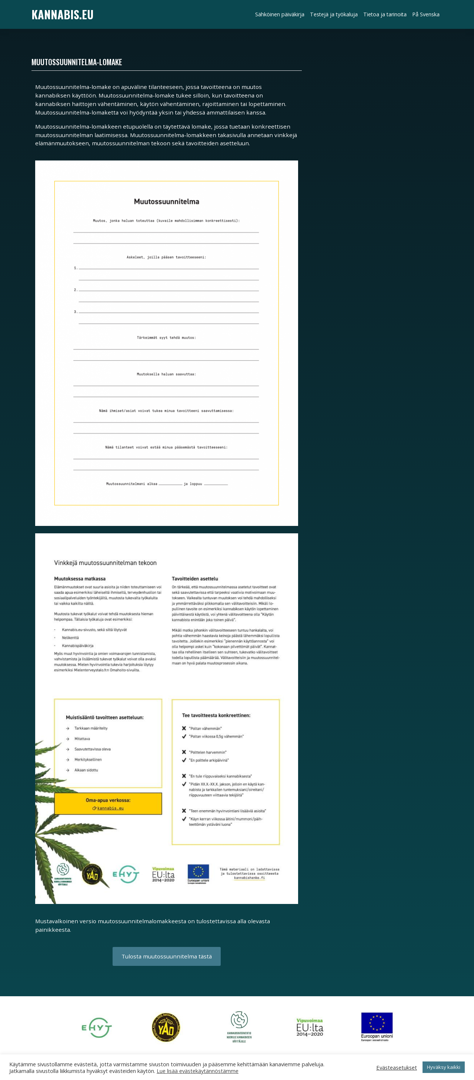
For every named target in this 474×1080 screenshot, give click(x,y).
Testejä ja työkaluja (334, 14)
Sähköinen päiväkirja (279, 14)
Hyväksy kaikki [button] (443, 1067)
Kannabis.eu (62, 14)
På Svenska (426, 14)
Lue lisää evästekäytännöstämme (197, 1070)
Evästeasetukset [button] (396, 1067)
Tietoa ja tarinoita (385, 14)
